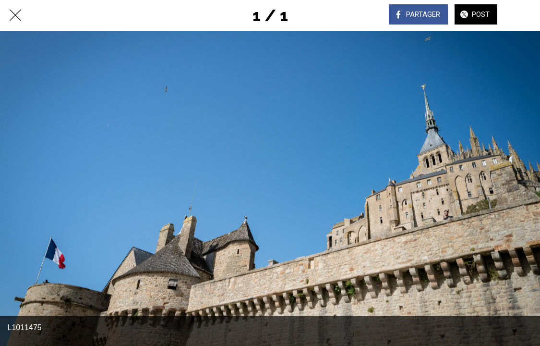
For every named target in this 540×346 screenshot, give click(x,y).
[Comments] (524, 15)
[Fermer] (15, 15)
